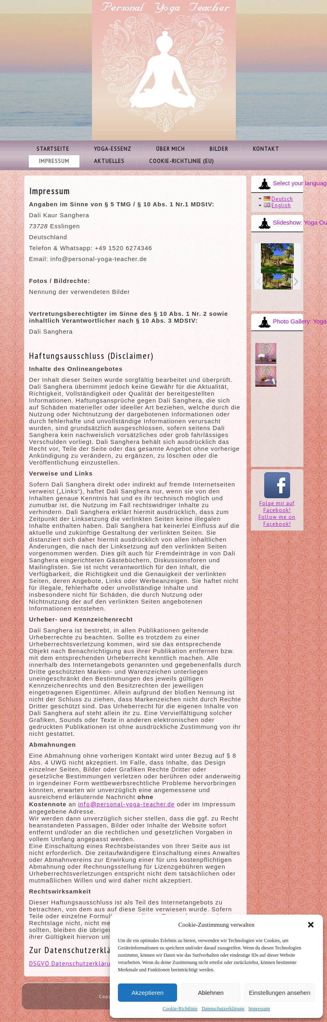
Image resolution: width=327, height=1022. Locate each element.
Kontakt (266, 149)
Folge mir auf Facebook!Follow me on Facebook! (277, 510)
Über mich (170, 149)
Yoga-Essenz (112, 149)
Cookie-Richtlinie (180, 1008)
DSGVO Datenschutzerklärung (73, 963)
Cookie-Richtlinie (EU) (181, 161)
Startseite (52, 149)
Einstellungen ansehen (279, 992)
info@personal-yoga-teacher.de (126, 804)
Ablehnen (210, 992)
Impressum (259, 1008)
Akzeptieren (147, 992)
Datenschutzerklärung (223, 1008)
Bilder (218, 149)
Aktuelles (109, 161)
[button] (311, 925)
